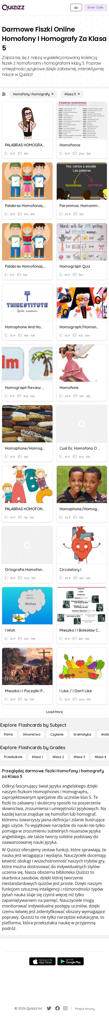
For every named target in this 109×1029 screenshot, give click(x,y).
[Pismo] (8, 734)
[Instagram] (65, 1008)
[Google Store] (70, 961)
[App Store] (42, 961)
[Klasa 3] (79, 757)
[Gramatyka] (82, 734)
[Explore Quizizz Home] (13, 7)
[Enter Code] (95, 7)
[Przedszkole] (13, 757)
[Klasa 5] (72, 94)
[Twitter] (49, 1008)
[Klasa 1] (37, 757)
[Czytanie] (57, 734)
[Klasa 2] (58, 757)
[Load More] (54, 712)
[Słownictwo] (32, 734)
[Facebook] (57, 1008)
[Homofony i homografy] (33, 94)
